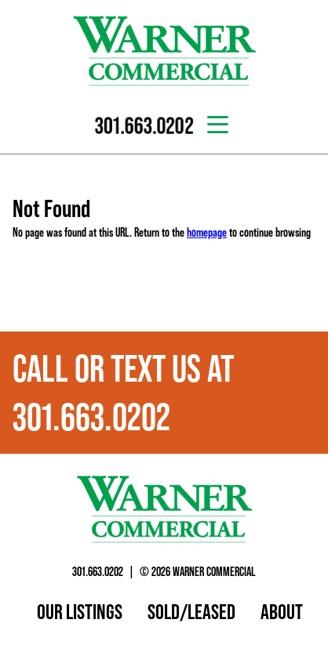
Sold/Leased (191, 611)
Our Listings (79, 611)
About (282, 611)
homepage (207, 232)
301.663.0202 (97, 571)
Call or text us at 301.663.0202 (123, 392)
